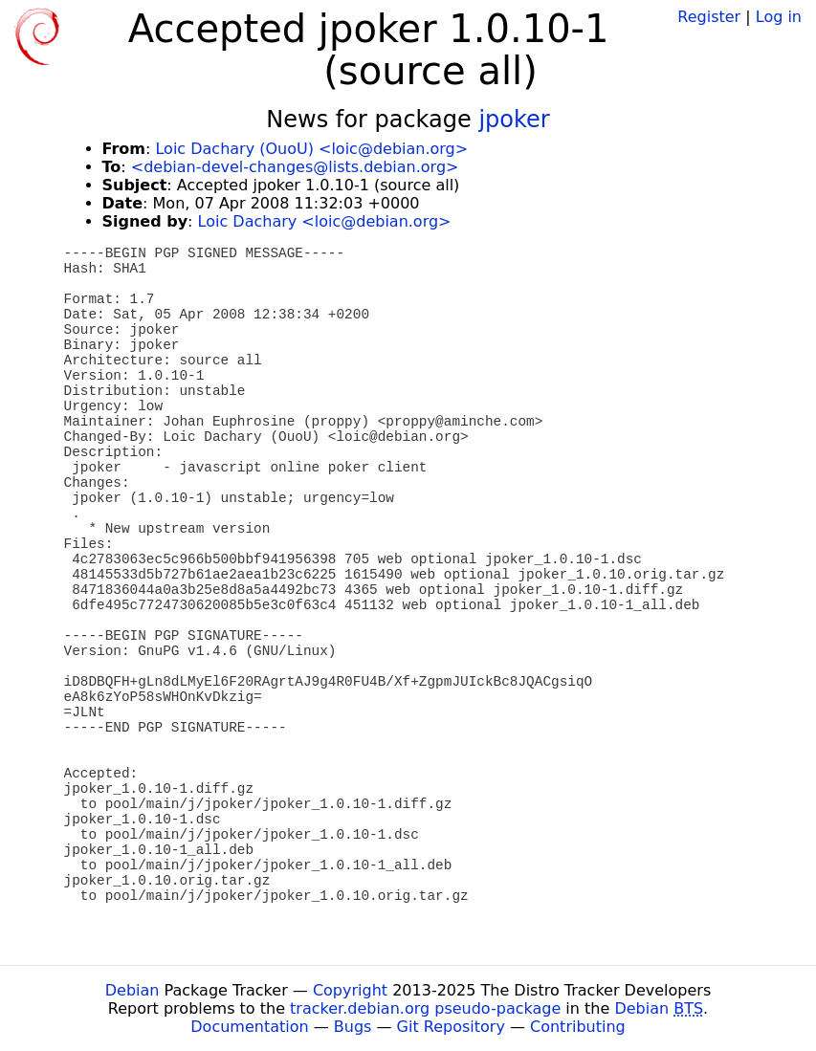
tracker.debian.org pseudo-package (425, 1008)
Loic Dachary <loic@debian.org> (325, 221)
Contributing (578, 1027)
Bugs (353, 1027)
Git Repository (451, 1027)
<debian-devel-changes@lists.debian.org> (295, 167)
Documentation (249, 1027)
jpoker (513, 119)
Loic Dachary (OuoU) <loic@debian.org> (311, 149)
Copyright (350, 990)
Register (708, 17)
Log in (779, 17)
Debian (132, 990)
